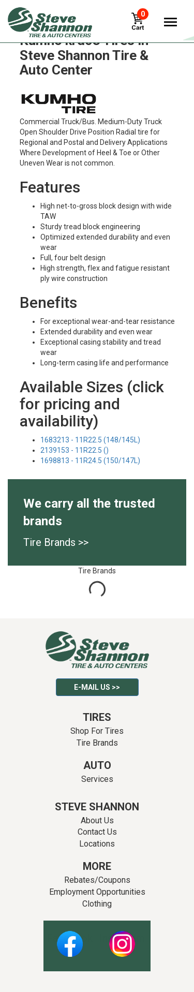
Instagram (122, 938)
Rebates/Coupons (97, 880)
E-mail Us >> (97, 687)
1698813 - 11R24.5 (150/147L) (90, 460)
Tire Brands (97, 743)
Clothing (97, 904)
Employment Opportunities (97, 892)
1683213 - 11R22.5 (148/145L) (90, 440)
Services (97, 779)
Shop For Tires (97, 731)
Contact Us (97, 832)
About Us (97, 820)
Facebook (70, 938)
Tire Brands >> (55, 542)
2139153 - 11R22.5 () (74, 450)
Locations (97, 844)
